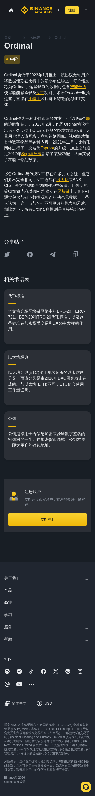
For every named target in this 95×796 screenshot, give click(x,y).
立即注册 (48, 519)
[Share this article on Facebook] (30, 254)
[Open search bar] (56, 10)
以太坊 (62, 180)
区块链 (64, 191)
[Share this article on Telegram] (53, 254)
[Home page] (36, 10)
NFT (40, 93)
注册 (71, 10)
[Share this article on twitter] (7, 254)
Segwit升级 (31, 154)
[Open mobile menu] (86, 10)
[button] (86, 10)
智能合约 (78, 87)
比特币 (34, 99)
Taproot (47, 148)
